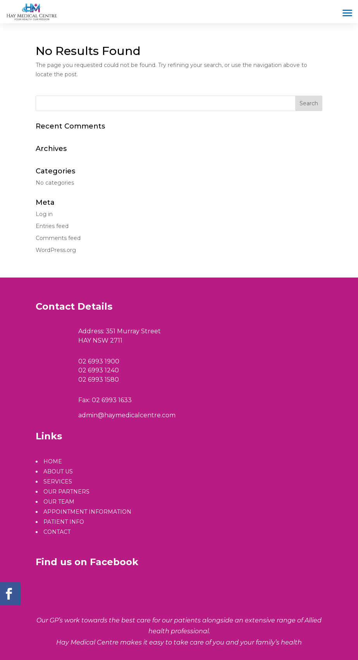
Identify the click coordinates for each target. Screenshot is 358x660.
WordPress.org (56, 250)
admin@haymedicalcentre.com (127, 415)
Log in (44, 214)
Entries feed (52, 226)
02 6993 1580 (98, 379)
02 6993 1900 (98, 361)
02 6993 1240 (98, 370)
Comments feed (58, 238)
